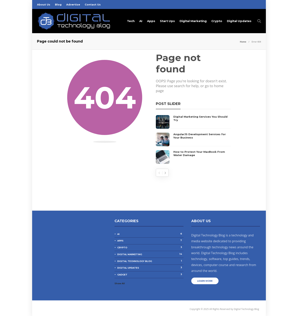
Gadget (150, 274)
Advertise (73, 4)
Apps (151, 21)
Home (243, 41)
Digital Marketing (193, 21)
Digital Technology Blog (150, 261)
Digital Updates (239, 21)
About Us (43, 4)
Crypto (216, 21)
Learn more (205, 281)
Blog (58, 4)
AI (140, 21)
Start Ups (167, 21)
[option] (193, 139)
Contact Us (93, 4)
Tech (131, 21)
